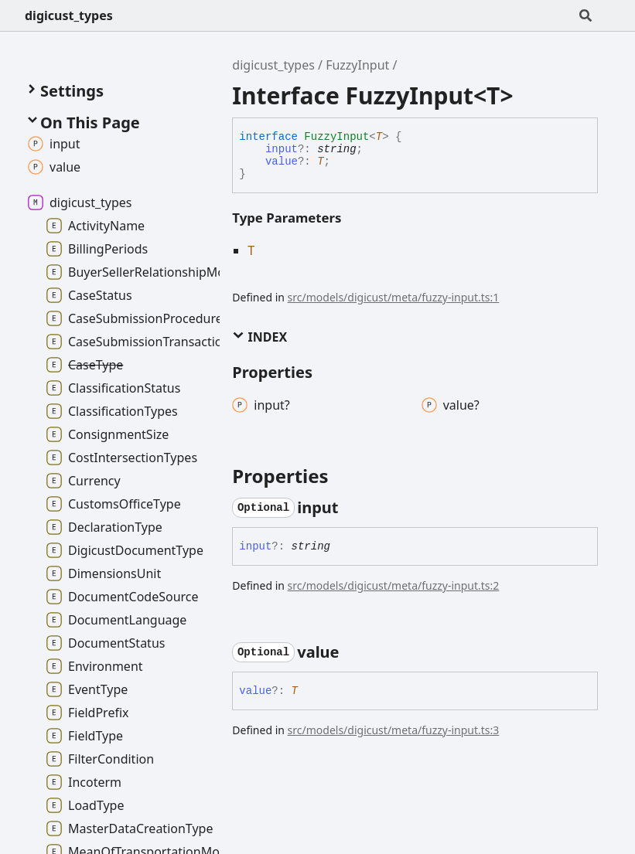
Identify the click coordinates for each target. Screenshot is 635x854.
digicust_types (69, 15)
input (281, 149)
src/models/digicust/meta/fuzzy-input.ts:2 (394, 585)
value (281, 161)
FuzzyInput (357, 64)
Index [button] (259, 337)
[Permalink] (352, 507)
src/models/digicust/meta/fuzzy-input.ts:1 (394, 297)
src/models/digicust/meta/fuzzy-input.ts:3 (394, 730)
